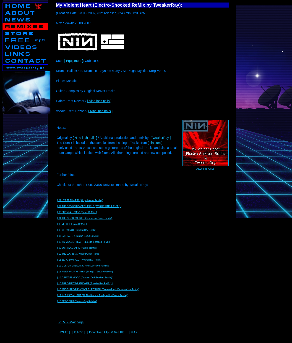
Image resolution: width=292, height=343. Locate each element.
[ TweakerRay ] (160, 138)
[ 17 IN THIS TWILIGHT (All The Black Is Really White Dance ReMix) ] (92, 295)
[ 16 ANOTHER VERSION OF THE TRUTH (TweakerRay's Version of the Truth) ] (98, 289)
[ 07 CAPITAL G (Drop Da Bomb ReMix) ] (78, 236)
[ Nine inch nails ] (99, 101)
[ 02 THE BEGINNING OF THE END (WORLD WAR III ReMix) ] (89, 206)
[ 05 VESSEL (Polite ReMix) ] (72, 224)
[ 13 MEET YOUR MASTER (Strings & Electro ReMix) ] (85, 271)
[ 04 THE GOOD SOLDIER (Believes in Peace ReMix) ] (85, 218)
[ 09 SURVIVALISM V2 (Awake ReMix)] (77, 248)
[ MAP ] (134, 332)
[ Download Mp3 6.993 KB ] (106, 332)
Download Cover (205, 168)
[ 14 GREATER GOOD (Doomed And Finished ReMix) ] (85, 277)
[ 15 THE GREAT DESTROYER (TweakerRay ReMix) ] (84, 283)
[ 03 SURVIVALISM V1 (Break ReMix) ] (77, 212)
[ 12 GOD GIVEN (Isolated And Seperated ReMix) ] (83, 265)
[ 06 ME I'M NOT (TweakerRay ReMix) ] (77, 230)
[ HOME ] (63, 332)
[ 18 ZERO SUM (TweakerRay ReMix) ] (77, 301)
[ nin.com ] (155, 143)
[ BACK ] (78, 332)
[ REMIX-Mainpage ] (71, 322)
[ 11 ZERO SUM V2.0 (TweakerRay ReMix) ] (79, 260)
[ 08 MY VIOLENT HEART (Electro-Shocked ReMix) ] (84, 242)
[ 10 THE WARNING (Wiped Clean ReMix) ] (79, 254)
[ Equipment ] (73, 61)
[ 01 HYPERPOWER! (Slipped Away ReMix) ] (80, 200)
